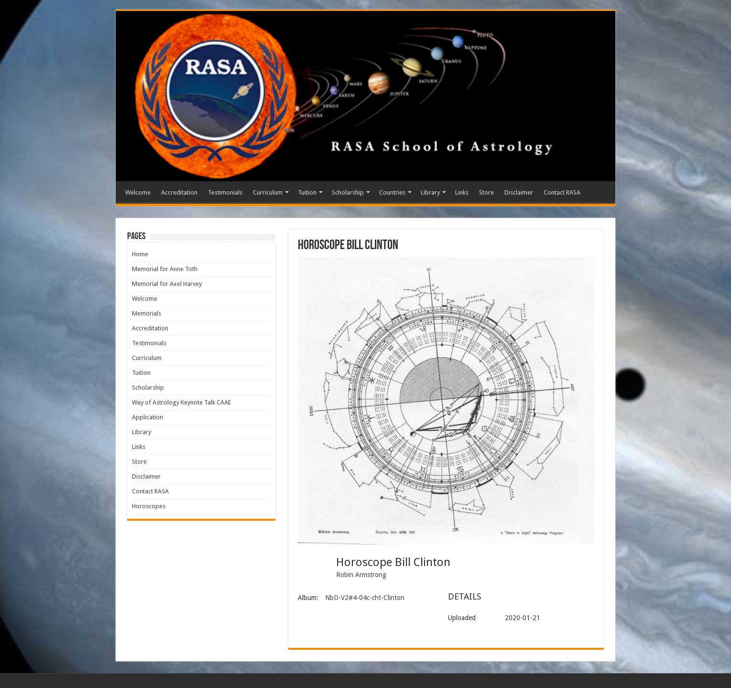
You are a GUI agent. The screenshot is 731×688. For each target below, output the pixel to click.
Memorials (146, 313)
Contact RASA (562, 192)
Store (486, 192)
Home (140, 254)
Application (147, 417)
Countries (392, 192)
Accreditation (179, 192)
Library (430, 192)
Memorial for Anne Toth (164, 269)
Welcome (138, 192)
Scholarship (348, 192)
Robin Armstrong (361, 575)
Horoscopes (148, 506)
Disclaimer (518, 192)
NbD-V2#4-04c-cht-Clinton (364, 597)
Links (462, 192)
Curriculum (268, 192)
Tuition (307, 192)
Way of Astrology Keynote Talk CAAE (181, 402)
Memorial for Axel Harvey (167, 283)
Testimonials (225, 192)
